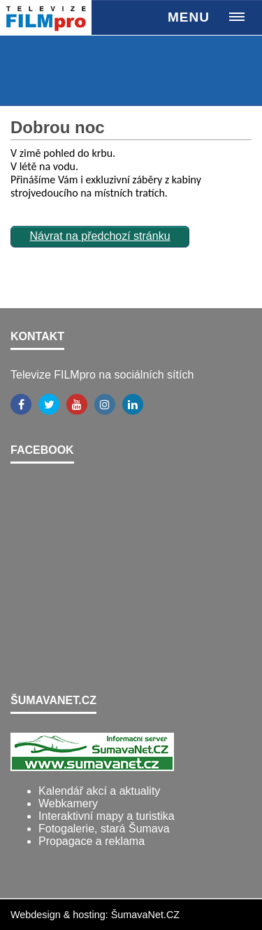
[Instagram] (104, 404)
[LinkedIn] (132, 404)
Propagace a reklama (91, 841)
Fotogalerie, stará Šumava (104, 828)
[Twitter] (48, 404)
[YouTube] (76, 404)
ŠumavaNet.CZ (145, 914)
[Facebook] (20, 404)
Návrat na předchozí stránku (100, 236)
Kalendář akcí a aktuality (99, 791)
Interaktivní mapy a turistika (106, 816)
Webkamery (68, 803)
